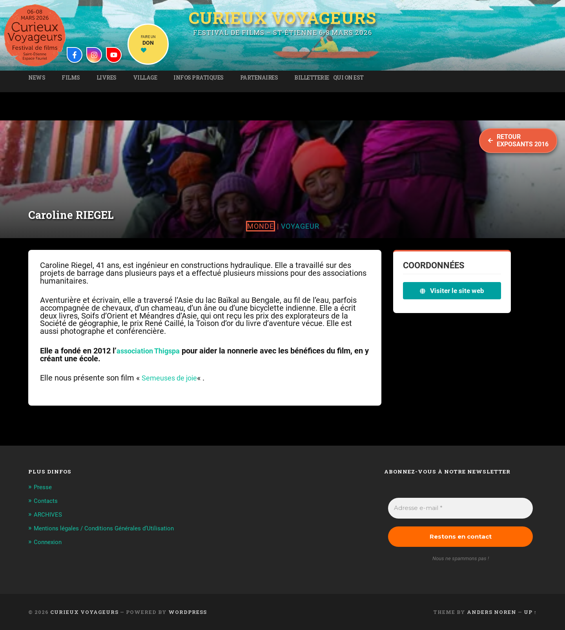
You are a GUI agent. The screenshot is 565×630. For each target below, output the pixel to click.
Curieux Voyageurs (282, 17)
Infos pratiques (198, 77)
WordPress (187, 612)
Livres (107, 77)
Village (145, 77)
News (36, 77)
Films (71, 77)
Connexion (49, 549)
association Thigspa (151, 350)
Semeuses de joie (173, 377)
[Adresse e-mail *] (460, 508)
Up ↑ (530, 612)
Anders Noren (491, 612)
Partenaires (259, 77)
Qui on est (348, 77)
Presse (44, 487)
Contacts (47, 500)
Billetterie (311, 77)
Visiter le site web (452, 291)
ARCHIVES (49, 513)
